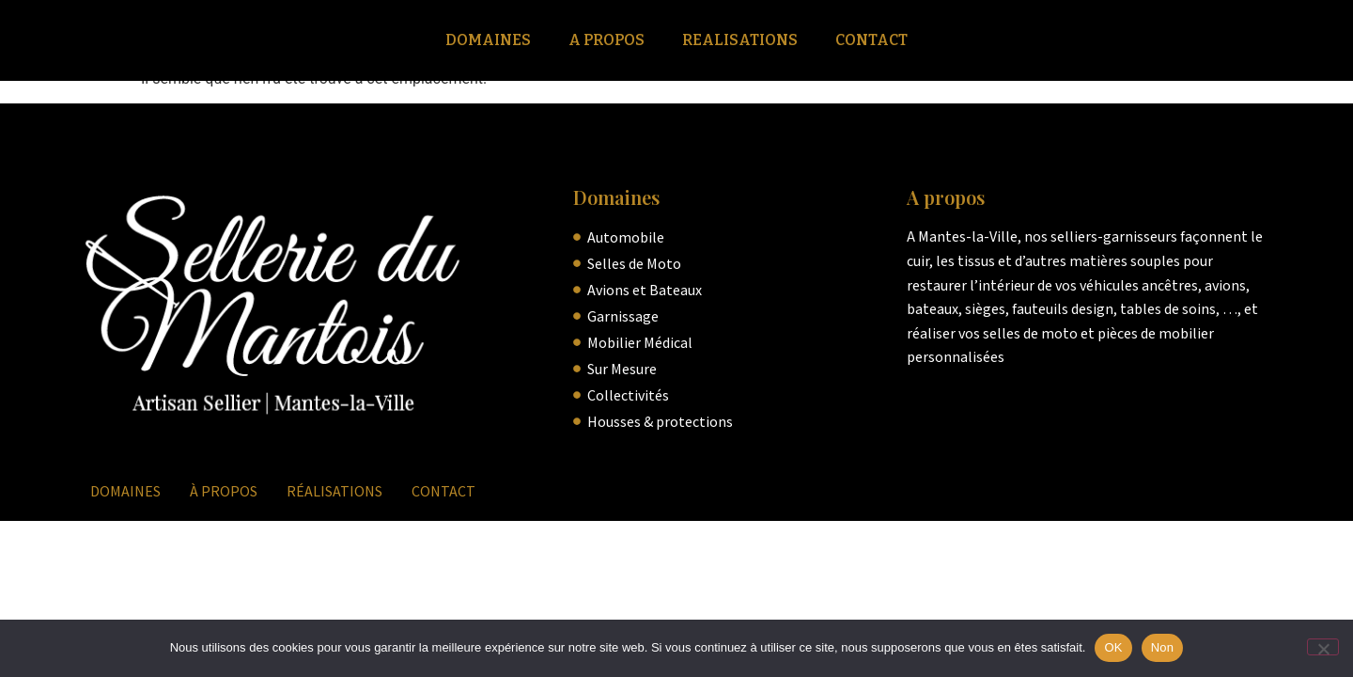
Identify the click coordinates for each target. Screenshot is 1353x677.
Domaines (488, 40)
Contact (871, 40)
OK (1113, 647)
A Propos (606, 40)
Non (1162, 647)
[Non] (1323, 646)
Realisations (740, 40)
